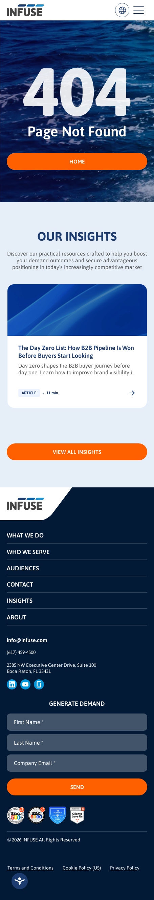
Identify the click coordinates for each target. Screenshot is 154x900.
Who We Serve (28, 551)
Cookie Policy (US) (82, 868)
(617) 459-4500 (21, 652)
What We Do (25, 535)
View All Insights (77, 452)
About (16, 617)
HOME (77, 161)
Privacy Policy (124, 868)
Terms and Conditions (30, 868)
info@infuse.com (27, 640)
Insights (19, 600)
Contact (20, 584)
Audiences (23, 568)
